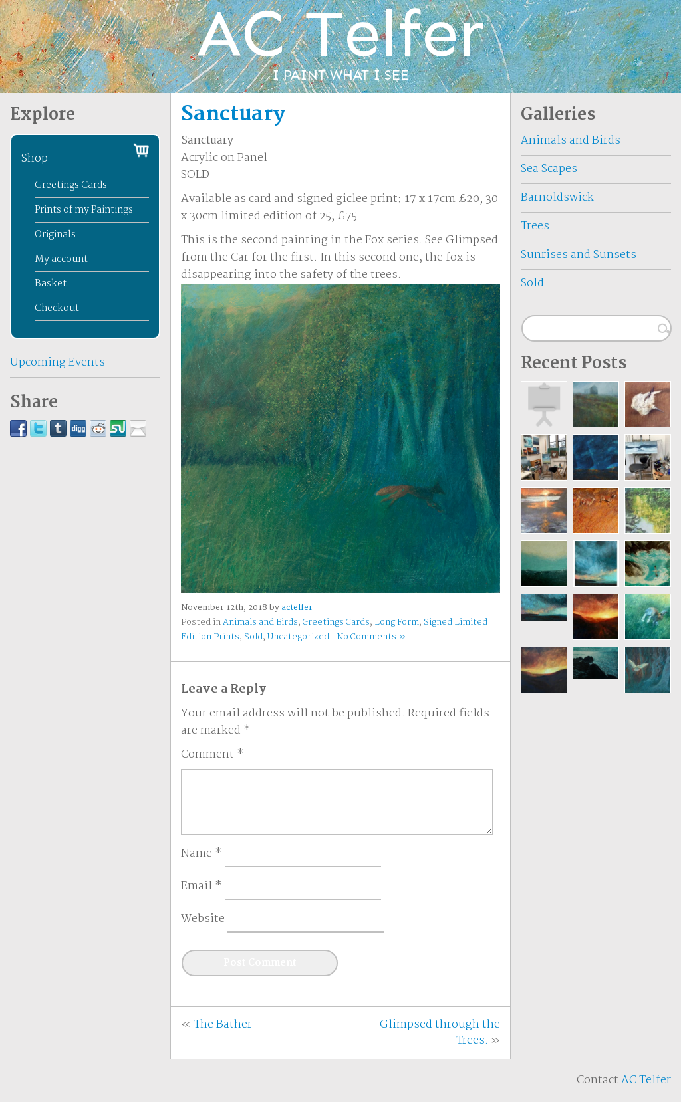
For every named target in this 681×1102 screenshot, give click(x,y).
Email (201, 886)
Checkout (57, 308)
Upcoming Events (57, 363)
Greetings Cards (336, 622)
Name (201, 854)
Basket (51, 284)
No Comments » (371, 637)
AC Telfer (646, 1080)
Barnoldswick (557, 198)
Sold (253, 637)
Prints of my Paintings (84, 210)
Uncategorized (298, 637)
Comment (212, 755)
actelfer (297, 608)
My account (61, 259)
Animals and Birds (260, 622)
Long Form (396, 622)
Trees (535, 226)
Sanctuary (233, 115)
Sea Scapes (549, 169)
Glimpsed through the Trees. (440, 1032)
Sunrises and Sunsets (578, 255)
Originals (55, 235)
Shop (34, 158)
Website (203, 919)
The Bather (223, 1025)
